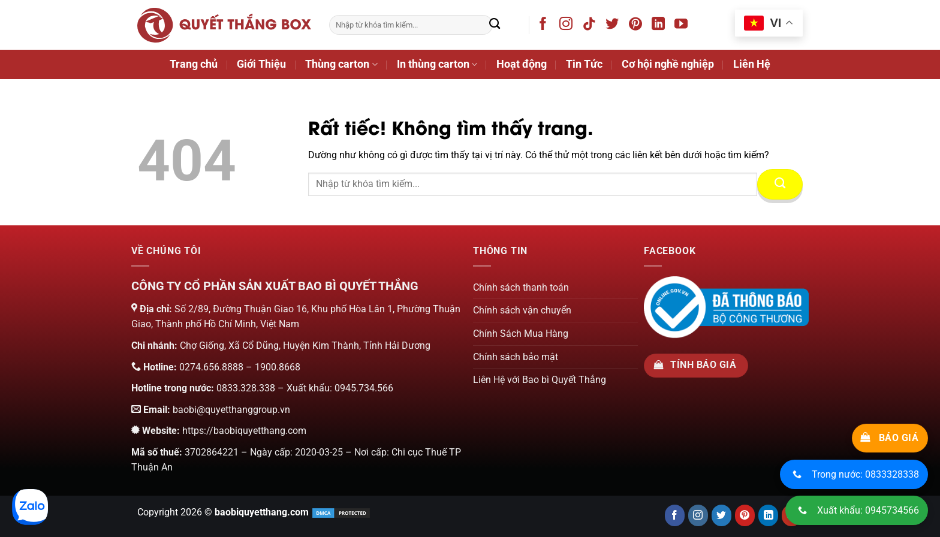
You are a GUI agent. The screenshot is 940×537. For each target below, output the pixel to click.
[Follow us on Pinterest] (745, 515)
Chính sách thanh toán (521, 287)
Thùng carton (341, 64)
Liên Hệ (751, 64)
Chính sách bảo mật (515, 357)
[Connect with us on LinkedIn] (768, 515)
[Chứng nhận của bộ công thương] (726, 306)
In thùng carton (437, 64)
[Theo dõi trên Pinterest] (637, 25)
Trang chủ (194, 64)
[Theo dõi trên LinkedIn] (660, 25)
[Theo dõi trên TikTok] (591, 25)
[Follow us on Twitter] (721, 515)
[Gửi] (495, 25)
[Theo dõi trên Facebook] (545, 25)
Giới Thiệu (261, 64)
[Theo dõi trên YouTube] (683, 25)
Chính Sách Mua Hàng (520, 333)
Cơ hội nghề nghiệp (668, 64)
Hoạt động (521, 64)
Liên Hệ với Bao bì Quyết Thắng (539, 379)
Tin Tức (584, 64)
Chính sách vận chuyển (522, 310)
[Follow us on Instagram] (698, 515)
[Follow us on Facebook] (675, 515)
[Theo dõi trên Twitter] (614, 25)
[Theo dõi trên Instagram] (568, 25)
